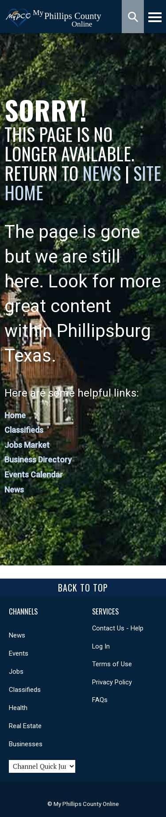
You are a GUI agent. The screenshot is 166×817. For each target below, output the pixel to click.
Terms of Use (112, 664)
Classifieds (23, 430)
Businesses (25, 744)
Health (18, 708)
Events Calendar (33, 474)
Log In (101, 646)
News (103, 173)
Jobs (16, 672)
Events (18, 653)
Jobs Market (27, 445)
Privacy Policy (112, 682)
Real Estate (25, 726)
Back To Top (83, 587)
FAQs (100, 700)
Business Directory (38, 459)
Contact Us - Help (117, 628)
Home (15, 415)
